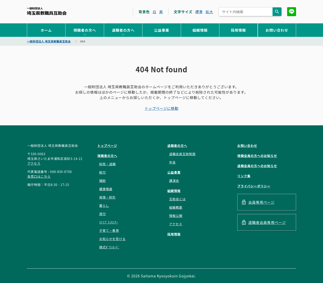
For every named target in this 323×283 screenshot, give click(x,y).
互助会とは (177, 199)
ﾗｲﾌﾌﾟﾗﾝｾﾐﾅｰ (108, 222)
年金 (172, 162)
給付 (102, 172)
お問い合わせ (277, 30)
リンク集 (244, 176)
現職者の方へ (84, 30)
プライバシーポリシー (254, 186)
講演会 (174, 180)
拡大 (209, 11)
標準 (199, 11)
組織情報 (199, 30)
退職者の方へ (123, 30)
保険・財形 (107, 197)
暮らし (104, 205)
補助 (102, 180)
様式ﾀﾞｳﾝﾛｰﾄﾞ (109, 247)
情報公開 (175, 215)
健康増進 (105, 189)
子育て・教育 (109, 230)
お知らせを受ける (112, 239)
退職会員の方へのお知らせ (257, 166)
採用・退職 (107, 164)
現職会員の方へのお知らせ (257, 155)
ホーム (46, 30)
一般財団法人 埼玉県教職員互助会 (47, 11)
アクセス (34, 163)
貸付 (102, 214)
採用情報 (238, 30)
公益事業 (161, 30)
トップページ (107, 145)
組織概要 (175, 207)
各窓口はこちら (39, 176)
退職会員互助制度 (182, 154)
